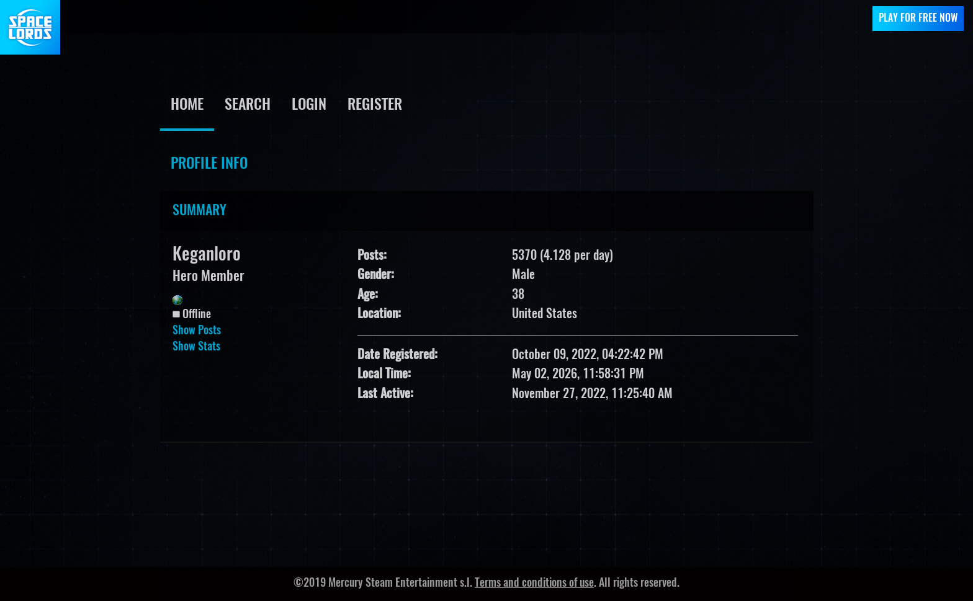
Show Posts (197, 331)
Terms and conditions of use (534, 583)
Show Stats (196, 347)
